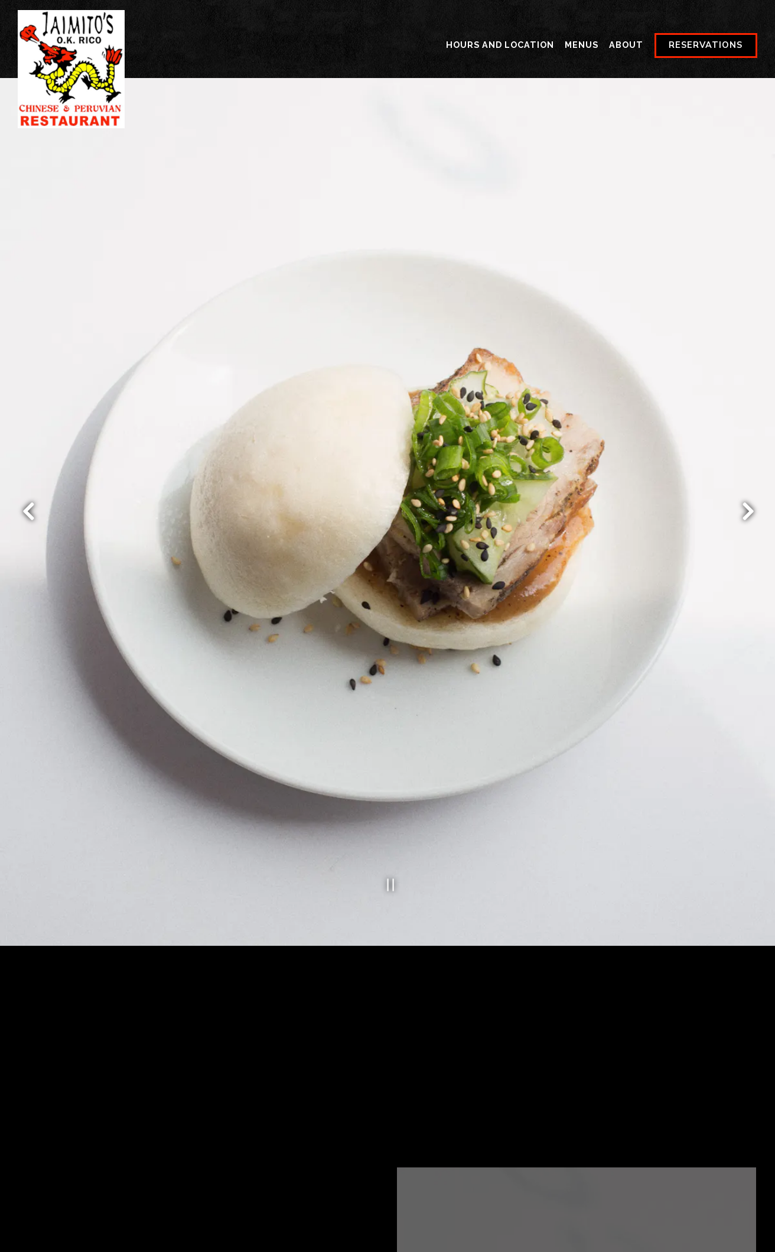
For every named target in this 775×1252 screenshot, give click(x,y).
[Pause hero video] (387, 833)
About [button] (626, 45)
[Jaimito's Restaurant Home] (71, 68)
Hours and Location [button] (500, 45)
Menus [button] (581, 45)
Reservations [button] (706, 45)
